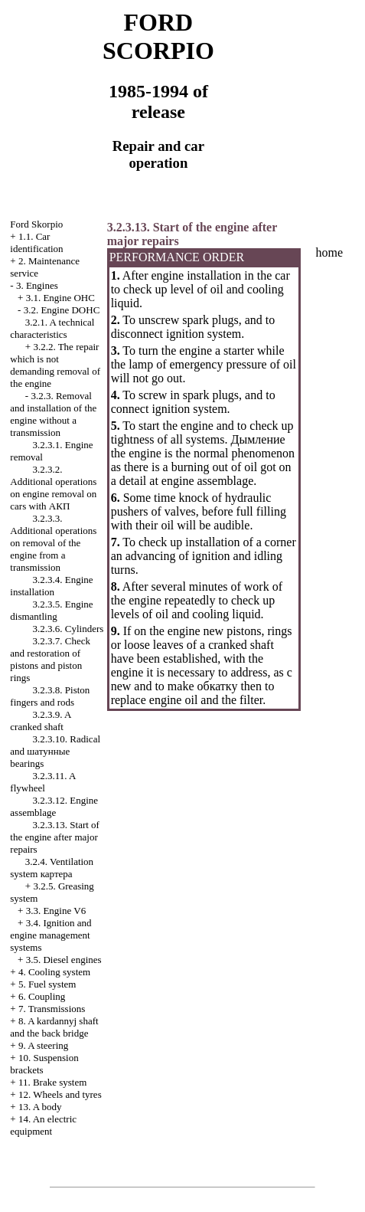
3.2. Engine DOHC (62, 310)
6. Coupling (41, 996)
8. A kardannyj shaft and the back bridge (54, 1027)
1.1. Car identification (36, 242)
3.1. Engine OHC (60, 297)
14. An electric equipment (43, 1125)
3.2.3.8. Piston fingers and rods (50, 696)
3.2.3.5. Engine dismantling (51, 610)
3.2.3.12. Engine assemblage (54, 806)
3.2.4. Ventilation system (51, 868)
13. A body (40, 1106)
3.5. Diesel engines (64, 959)
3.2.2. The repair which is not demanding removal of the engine (55, 365)
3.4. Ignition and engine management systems (50, 935)
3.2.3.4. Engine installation (51, 586)
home (330, 252)
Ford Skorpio (36, 224)
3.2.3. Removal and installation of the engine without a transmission (53, 414)
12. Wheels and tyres (60, 1094)
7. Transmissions (51, 1008)
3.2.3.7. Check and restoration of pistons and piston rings (50, 659)
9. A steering (43, 1045)
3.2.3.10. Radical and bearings (55, 751)
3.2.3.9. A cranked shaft (40, 720)
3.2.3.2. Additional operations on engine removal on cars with (53, 488)
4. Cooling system (54, 972)
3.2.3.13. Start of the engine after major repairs (54, 837)
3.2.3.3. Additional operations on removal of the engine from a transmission (53, 543)
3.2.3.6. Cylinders (68, 628)
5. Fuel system (47, 984)
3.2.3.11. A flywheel (42, 782)
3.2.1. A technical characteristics (52, 328)
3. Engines (37, 285)
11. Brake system (52, 1082)
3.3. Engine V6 (56, 910)
